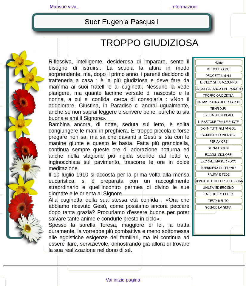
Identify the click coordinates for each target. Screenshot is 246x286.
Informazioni (184, 6)
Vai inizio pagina (123, 279)
